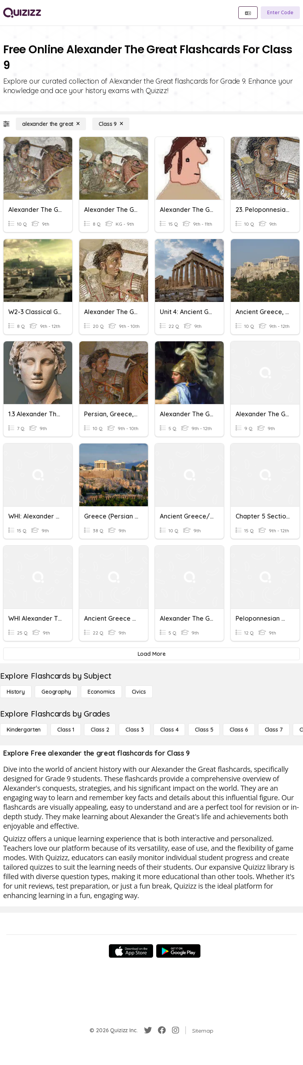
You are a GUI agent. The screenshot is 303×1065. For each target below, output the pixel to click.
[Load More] (151, 654)
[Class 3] (134, 729)
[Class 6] (238, 729)
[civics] (139, 691)
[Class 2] (100, 729)
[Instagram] (175, 1030)
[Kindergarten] (23, 729)
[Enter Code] (280, 12)
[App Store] (131, 951)
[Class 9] (110, 124)
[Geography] (56, 691)
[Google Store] (178, 951)
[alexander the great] (51, 124)
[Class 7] (274, 729)
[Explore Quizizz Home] (22, 12)
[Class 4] (169, 729)
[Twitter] (148, 1030)
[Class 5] (204, 729)
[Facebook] (162, 1030)
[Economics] (101, 691)
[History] (16, 691)
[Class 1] (65, 729)
